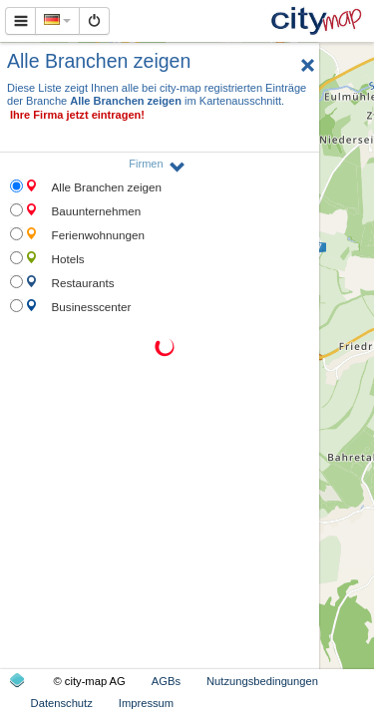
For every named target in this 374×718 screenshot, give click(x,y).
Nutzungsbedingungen (262, 681)
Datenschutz (62, 703)
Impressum (146, 703)
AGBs (166, 681)
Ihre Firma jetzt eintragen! (77, 115)
